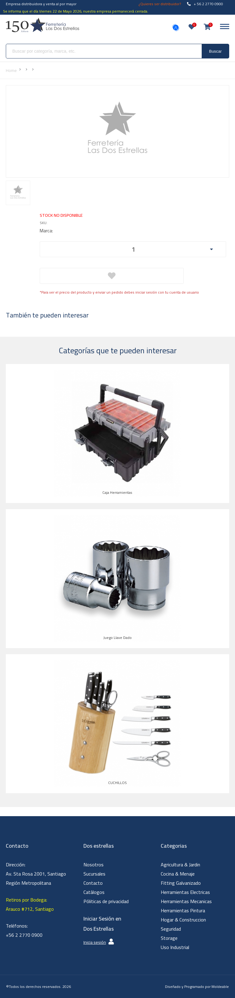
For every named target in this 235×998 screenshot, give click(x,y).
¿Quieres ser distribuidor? (160, 3)
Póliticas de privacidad (106, 901)
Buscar (215, 51)
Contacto (93, 882)
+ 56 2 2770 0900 (205, 3)
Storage (169, 938)
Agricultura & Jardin (180, 864)
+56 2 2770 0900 (24, 935)
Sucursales (94, 873)
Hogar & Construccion (183, 919)
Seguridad (171, 928)
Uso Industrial (175, 947)
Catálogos (94, 892)
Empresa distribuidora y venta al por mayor (41, 3)
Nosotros (93, 864)
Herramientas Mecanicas (186, 901)
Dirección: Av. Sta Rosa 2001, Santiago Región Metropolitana (36, 873)
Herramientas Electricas (185, 892)
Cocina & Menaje (178, 873)
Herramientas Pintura (183, 910)
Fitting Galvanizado (181, 882)
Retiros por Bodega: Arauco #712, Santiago (30, 904)
